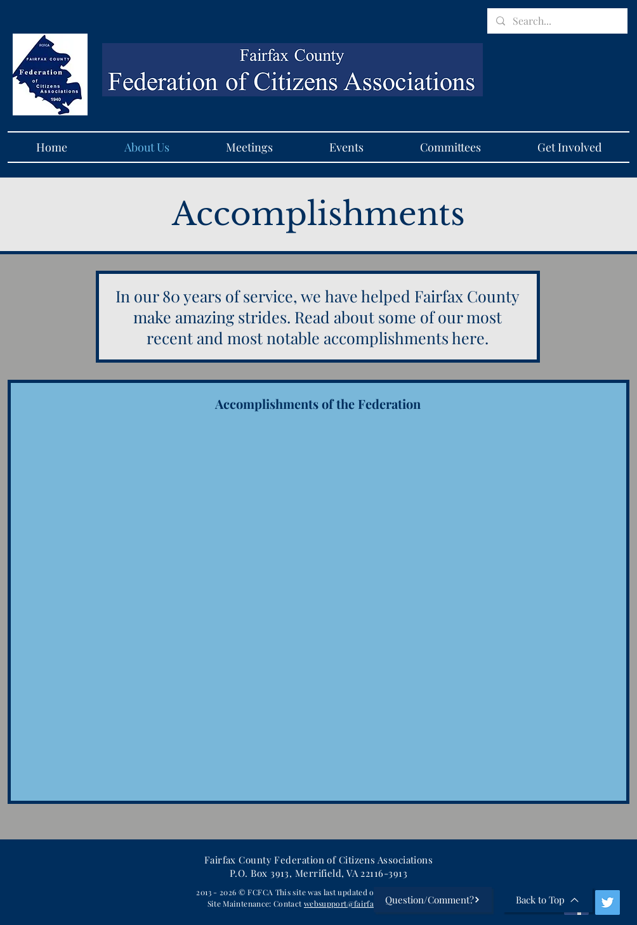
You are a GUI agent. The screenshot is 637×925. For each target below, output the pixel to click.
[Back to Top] (547, 899)
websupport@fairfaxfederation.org (367, 903)
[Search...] (557, 21)
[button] (249, 147)
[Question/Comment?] (433, 899)
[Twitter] (607, 902)
